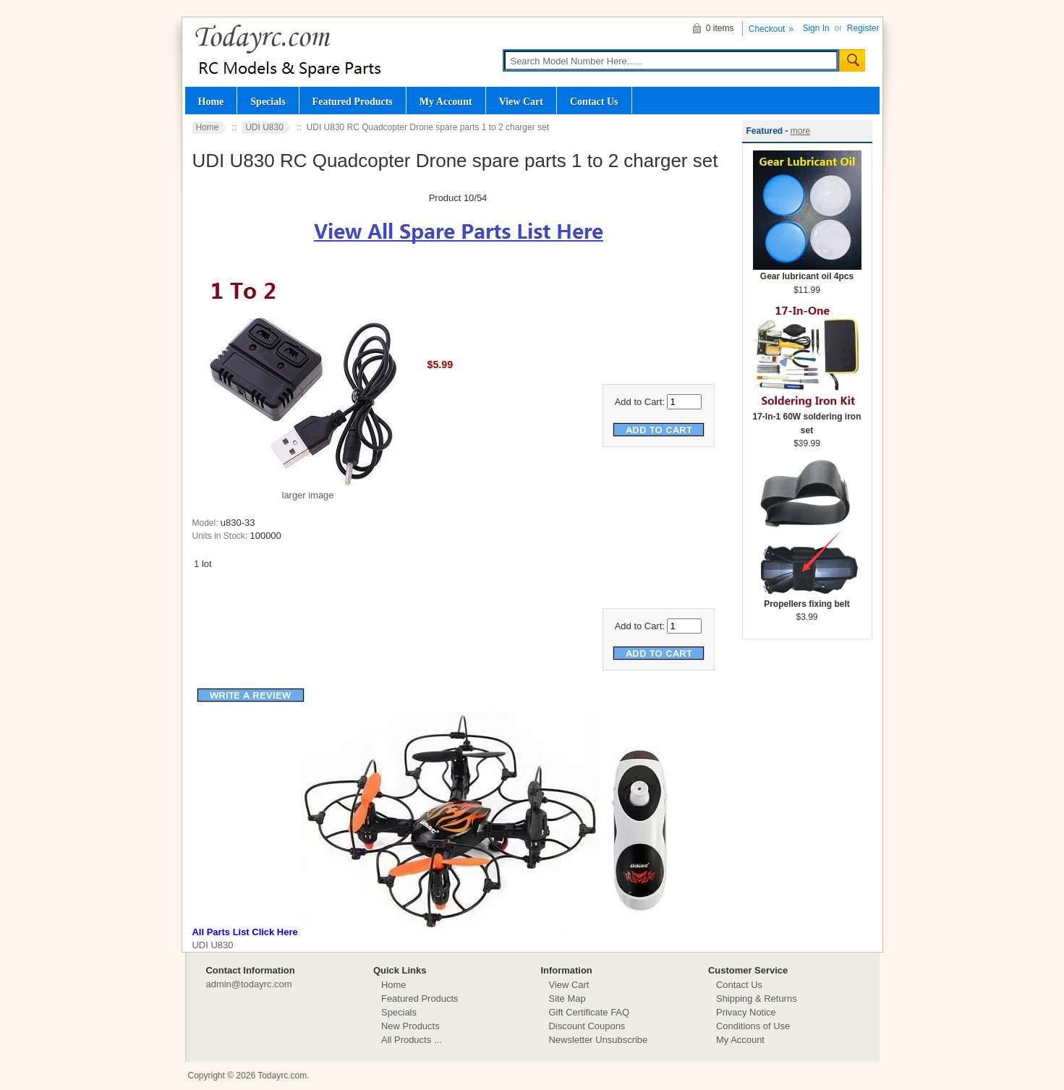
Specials (267, 101)
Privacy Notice (746, 1012)
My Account (446, 101)
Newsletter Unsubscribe (598, 1039)
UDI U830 (264, 127)
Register (863, 28)
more (800, 131)
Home (211, 101)
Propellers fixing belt (807, 599)
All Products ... (411, 1039)
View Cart (521, 101)
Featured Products (352, 101)
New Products (410, 1026)
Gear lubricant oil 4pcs (807, 271)
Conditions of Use (753, 1026)
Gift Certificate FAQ (589, 1012)
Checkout (767, 29)
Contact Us (594, 101)
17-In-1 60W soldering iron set (806, 418)
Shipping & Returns (756, 998)
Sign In (815, 28)
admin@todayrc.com (249, 984)
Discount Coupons (587, 1026)
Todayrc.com (282, 1075)
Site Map (567, 998)
